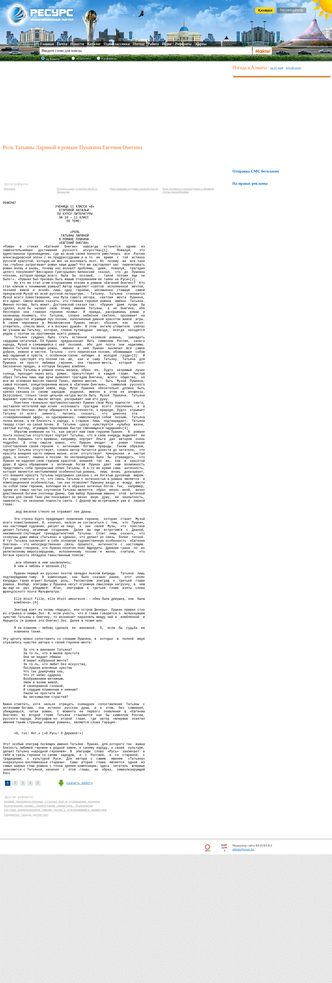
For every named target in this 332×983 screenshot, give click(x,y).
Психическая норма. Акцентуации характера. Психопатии (48, 932)
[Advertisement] (116, 102)
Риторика (9, 188)
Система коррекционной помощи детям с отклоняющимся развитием (55, 937)
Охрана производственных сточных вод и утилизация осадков (52, 928)
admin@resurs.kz (243, 978)
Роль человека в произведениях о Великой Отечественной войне (188, 190)
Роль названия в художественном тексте (134, 188)
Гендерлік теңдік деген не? (26, 942)
